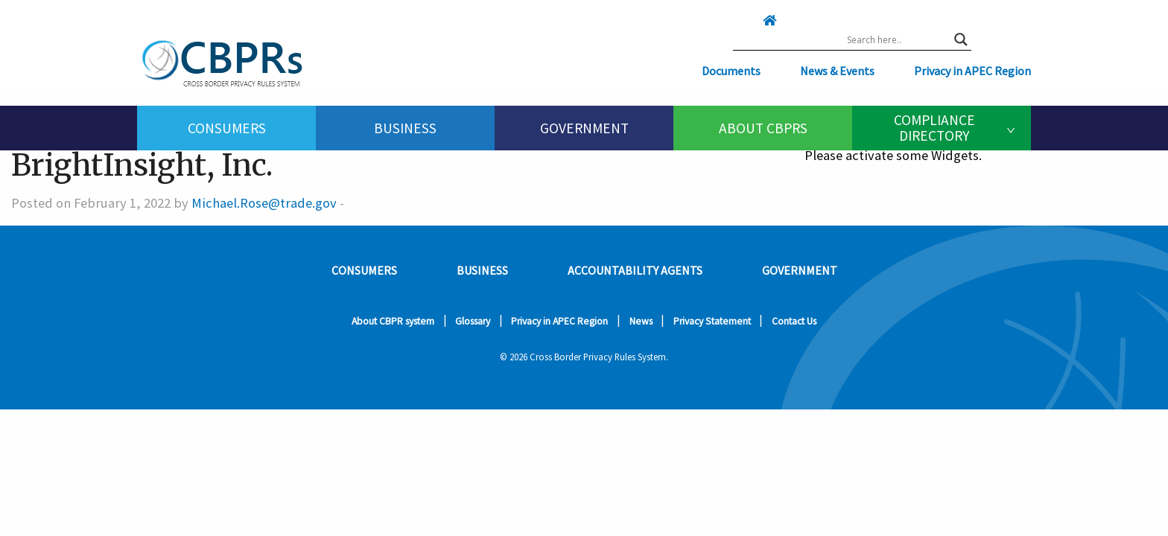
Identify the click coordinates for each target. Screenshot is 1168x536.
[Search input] (897, 39)
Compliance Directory (934, 127)
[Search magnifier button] (960, 39)
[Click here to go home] (739, 20)
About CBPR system (393, 321)
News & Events (837, 71)
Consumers (227, 128)
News (641, 321)
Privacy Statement (712, 321)
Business (405, 128)
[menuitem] (226, 128)
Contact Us (794, 321)
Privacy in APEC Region (972, 71)
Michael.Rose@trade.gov (264, 202)
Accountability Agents (635, 270)
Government (584, 128)
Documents (731, 71)
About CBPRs (763, 128)
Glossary (472, 321)
